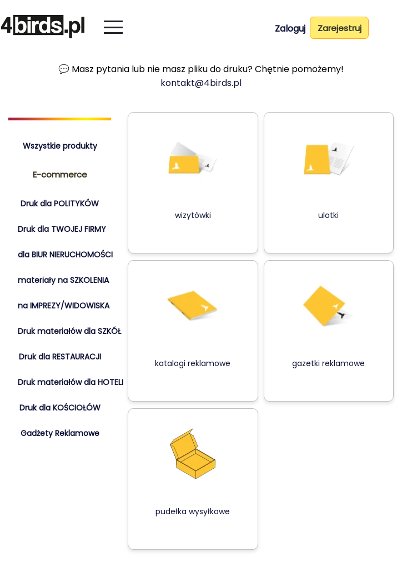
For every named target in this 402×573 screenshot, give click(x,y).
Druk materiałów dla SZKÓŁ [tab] (69, 331)
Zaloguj (290, 28)
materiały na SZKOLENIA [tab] (63, 280)
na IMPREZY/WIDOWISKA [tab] (63, 305)
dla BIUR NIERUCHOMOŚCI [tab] (65, 254)
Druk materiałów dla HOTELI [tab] (70, 382)
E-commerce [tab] (60, 174)
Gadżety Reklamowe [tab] (60, 433)
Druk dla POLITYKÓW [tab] (60, 203)
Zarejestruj (339, 28)
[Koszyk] (389, 30)
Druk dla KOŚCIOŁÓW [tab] (59, 407)
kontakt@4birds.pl (201, 83)
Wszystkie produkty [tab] (60, 145)
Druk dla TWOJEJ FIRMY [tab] (62, 229)
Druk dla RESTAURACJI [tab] (60, 356)
